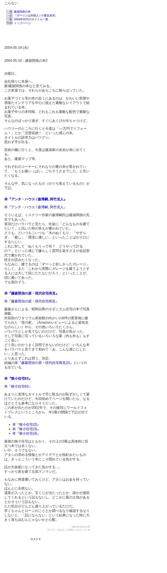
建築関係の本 (18, 11)
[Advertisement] (50, 35)
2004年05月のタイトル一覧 (27, 19)
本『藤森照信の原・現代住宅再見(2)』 (44, 363)
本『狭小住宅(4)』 (26, 433)
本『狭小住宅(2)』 (26, 424)
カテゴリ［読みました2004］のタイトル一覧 (68, 530)
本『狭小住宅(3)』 (26, 429)
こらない (11, 3)
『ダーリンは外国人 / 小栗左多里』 (32, 15)
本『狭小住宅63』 (18, 378)
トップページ (18, 23)
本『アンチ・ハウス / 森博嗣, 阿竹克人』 (35, 199)
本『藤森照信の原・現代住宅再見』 (31, 293)
